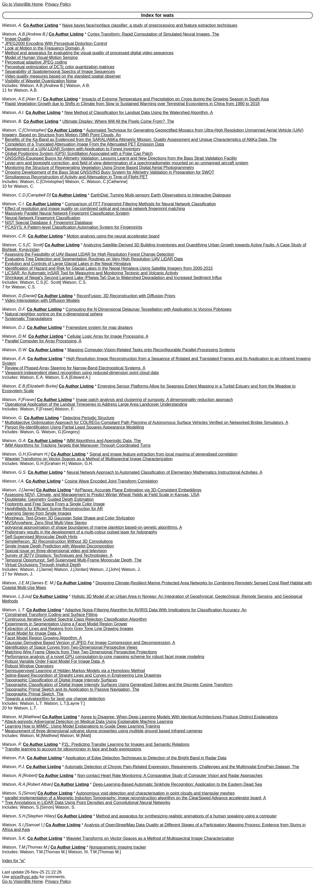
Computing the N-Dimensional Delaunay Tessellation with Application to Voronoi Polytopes (148, 309)
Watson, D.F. (14, 309)
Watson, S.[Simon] (19, 793)
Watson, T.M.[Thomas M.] (25, 847)
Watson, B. (12, 121)
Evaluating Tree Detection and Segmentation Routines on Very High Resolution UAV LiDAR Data (94, 259)
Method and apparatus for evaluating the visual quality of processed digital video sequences (89, 53)
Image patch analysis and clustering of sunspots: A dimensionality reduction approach (154, 399)
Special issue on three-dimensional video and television (56, 551)
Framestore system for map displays (99, 327)
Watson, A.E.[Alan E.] (22, 99)
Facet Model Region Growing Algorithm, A (43, 638)
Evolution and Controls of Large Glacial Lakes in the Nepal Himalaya (68, 263)
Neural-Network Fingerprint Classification (42, 218)
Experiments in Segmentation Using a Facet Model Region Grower (66, 624)
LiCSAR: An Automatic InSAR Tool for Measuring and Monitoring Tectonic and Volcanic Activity (91, 273)
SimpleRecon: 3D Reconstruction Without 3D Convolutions (59, 541)
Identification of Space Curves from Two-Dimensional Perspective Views (71, 647)
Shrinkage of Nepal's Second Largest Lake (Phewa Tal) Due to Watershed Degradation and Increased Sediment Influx (113, 277)
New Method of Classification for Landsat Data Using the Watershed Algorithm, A (138, 112)
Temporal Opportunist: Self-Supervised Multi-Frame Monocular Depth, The (73, 560)
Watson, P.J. (13, 767)
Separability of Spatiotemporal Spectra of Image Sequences (60, 71)
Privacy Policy (58, 4)
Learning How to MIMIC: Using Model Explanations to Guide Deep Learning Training (82, 726)
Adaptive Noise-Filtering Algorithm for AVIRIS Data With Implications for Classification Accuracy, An (155, 610)
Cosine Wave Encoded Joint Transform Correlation (111, 481)
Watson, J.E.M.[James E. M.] (29, 583)
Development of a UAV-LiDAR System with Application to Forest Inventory (73, 149)
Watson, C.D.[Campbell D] (26, 195)
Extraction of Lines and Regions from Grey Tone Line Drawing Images (69, 628)
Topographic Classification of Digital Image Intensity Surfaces (61, 680)
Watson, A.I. (13, 112)
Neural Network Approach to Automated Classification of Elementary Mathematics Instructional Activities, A (164, 472)
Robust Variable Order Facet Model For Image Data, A (55, 661)
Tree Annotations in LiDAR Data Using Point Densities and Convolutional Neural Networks (87, 802)
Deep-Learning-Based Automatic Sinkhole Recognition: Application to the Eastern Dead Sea (177, 784)
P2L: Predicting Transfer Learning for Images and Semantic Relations (125, 744)
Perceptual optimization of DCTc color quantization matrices (59, 67)
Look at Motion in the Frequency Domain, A (45, 48)
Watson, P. (12, 744)
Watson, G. (12, 418)
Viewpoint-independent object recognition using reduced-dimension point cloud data (82, 372)
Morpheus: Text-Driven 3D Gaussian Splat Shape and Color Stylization (70, 518)
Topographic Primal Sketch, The (34, 694)
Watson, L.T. (13, 610)
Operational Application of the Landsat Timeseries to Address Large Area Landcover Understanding (96, 404)
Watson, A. (12, 25)
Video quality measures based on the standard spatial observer (63, 76)
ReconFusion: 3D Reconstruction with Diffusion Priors (126, 296)
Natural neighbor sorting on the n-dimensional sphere (54, 314)
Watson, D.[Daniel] (19, 296)
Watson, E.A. (14, 358)
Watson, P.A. (14, 758)
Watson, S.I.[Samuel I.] (23, 825)
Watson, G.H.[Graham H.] (26, 454)
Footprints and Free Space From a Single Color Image (55, 504)
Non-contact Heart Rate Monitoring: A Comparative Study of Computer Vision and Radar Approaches (170, 775)
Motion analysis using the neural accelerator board (113, 236)
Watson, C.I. (13, 204)
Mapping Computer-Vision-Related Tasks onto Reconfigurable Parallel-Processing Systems (151, 350)
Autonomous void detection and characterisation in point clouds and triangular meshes (155, 793)
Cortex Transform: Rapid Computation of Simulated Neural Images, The (153, 34)
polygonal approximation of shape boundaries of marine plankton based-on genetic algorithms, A (93, 527)
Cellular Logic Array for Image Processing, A (107, 336)
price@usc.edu (24, 877)
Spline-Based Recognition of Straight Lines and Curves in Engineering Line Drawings (83, 675)
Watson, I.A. (13, 481)
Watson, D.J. (14, 327)
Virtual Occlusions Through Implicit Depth (43, 565)
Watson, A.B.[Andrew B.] (24, 34)
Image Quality (18, 39)
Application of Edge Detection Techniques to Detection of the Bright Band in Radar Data (146, 758)
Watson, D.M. (14, 336)
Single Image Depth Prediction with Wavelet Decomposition (59, 546)
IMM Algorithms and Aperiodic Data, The (104, 440)
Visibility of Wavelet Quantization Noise (41, 81)
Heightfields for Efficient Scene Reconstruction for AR (54, 508)
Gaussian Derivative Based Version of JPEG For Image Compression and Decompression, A (90, 642)
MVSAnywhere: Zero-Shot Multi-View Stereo (46, 522)
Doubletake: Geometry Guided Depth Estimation (49, 499)
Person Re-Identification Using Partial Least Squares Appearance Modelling (74, 427)
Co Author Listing (40, 25)
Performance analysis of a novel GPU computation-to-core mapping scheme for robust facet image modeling (104, 656)
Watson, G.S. (14, 472)
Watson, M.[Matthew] (21, 717)
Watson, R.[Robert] (19, 775)
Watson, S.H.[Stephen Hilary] (29, 816)
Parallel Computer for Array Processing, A (43, 341)
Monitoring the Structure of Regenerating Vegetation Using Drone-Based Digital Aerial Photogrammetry (99, 167)
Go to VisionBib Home (22, 4)
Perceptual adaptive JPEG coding (36, 62)
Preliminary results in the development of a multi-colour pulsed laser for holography (81, 532)
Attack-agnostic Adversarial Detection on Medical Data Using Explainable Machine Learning (89, 721)
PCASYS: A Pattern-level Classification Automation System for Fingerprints (73, 227)
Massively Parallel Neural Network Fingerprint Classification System (67, 213)
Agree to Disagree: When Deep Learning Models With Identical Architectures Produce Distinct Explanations (179, 717)
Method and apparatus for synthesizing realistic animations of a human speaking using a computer (186, 816)
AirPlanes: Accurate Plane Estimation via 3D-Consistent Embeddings (138, 490)
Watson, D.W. (15, 350)
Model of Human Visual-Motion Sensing (41, 57)
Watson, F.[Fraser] (19, 399)
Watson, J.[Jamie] (18, 490)
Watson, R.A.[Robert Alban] (27, 784)
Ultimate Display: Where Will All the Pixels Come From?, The (118, 121)
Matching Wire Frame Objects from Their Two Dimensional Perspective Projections (81, 652)
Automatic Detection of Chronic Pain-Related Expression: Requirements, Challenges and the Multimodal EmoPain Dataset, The (182, 767)
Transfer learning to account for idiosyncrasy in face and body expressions (73, 749)
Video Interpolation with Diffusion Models (42, 300)
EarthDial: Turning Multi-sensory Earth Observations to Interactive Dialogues (161, 195)
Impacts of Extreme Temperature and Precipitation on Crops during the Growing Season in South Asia (175, 99)
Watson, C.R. (14, 236)
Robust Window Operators (29, 666)
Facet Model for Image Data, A (33, 633)
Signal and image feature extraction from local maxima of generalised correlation (163, 454)
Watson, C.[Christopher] (24, 130)
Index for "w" (13, 860)
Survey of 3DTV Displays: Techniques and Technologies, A (59, 555)
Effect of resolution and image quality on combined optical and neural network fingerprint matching (95, 208)
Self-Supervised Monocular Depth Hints (41, 537)
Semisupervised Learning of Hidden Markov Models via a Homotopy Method (75, 670)
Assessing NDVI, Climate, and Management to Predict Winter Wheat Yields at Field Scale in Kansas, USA (102, 494)
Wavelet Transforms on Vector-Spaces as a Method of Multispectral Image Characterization (89, 459)
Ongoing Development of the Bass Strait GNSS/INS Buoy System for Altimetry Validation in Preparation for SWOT (109, 172)
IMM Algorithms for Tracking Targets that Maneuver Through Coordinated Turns (77, 445)
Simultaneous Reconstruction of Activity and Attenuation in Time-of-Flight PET (76, 177)
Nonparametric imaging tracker (117, 847)
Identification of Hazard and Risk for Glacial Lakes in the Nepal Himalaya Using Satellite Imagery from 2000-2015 (109, 268)
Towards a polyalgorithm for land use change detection (55, 698)
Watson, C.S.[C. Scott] (23, 245)
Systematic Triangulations (28, 318)
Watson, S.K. (14, 838)
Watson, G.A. (14, 440)
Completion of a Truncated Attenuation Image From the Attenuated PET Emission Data (84, 144)
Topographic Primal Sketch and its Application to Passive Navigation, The (72, 689)
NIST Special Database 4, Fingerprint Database (49, 222)
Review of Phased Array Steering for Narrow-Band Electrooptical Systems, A (75, 368)
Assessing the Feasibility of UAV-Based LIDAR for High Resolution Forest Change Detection (89, 254)
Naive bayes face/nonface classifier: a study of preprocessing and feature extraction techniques (149, 25)
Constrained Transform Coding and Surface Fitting (51, 614)
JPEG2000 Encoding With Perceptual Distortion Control (56, 43)
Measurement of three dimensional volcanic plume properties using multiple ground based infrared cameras (103, 731)
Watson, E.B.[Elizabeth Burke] (30, 386)
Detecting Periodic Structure (88, 418)
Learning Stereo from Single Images (38, 513)
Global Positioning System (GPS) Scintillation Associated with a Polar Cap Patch (79, 153)
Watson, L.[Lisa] (17, 596)
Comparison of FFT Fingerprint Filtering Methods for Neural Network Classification (140, 204)
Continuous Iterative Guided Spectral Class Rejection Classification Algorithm (76, 619)
